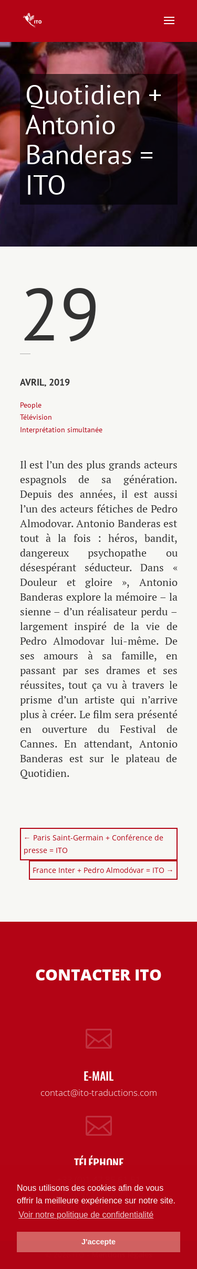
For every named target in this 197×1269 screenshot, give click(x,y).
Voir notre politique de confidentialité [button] (85, 1214)
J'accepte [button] (98, 1242)
